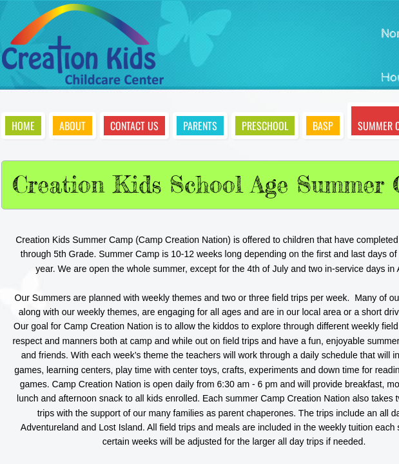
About (72, 125)
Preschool (265, 125)
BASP (323, 125)
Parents (200, 125)
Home (23, 125)
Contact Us (134, 125)
